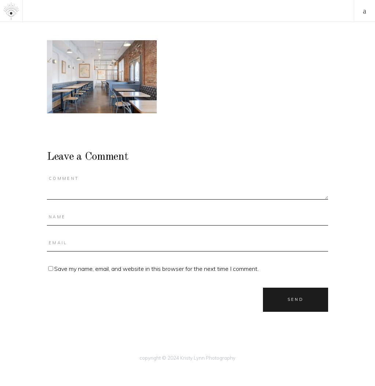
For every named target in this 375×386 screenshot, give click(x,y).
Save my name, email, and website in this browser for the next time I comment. (156, 268)
